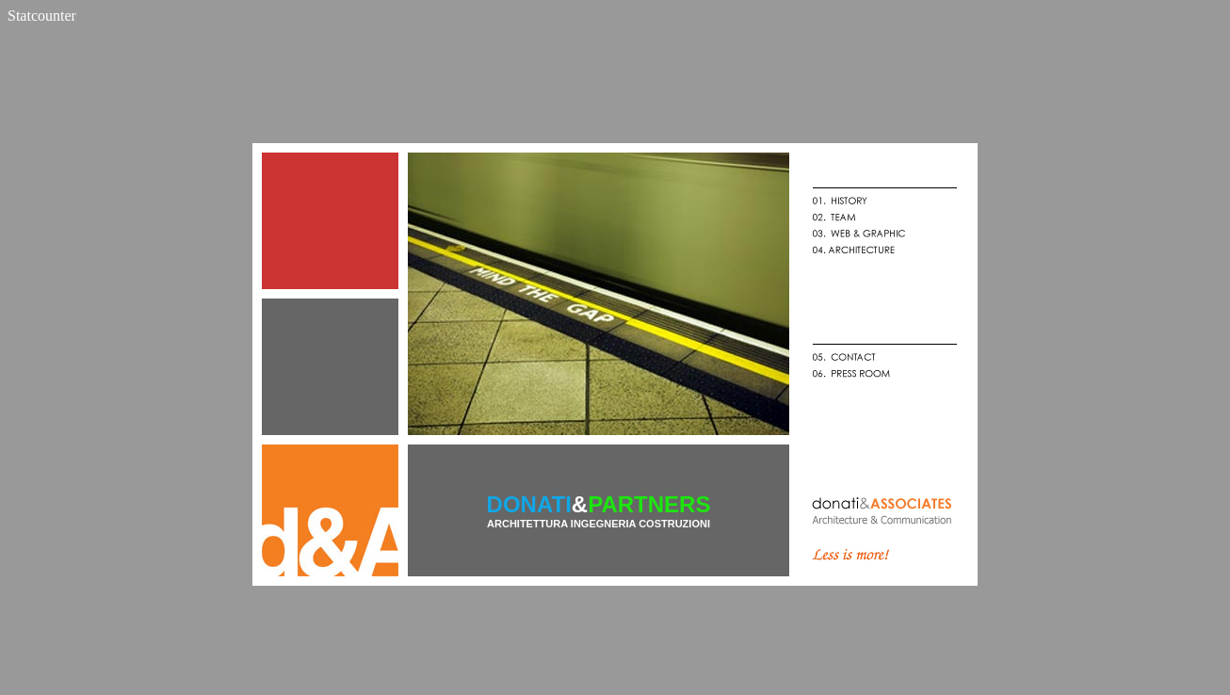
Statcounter (42, 16)
